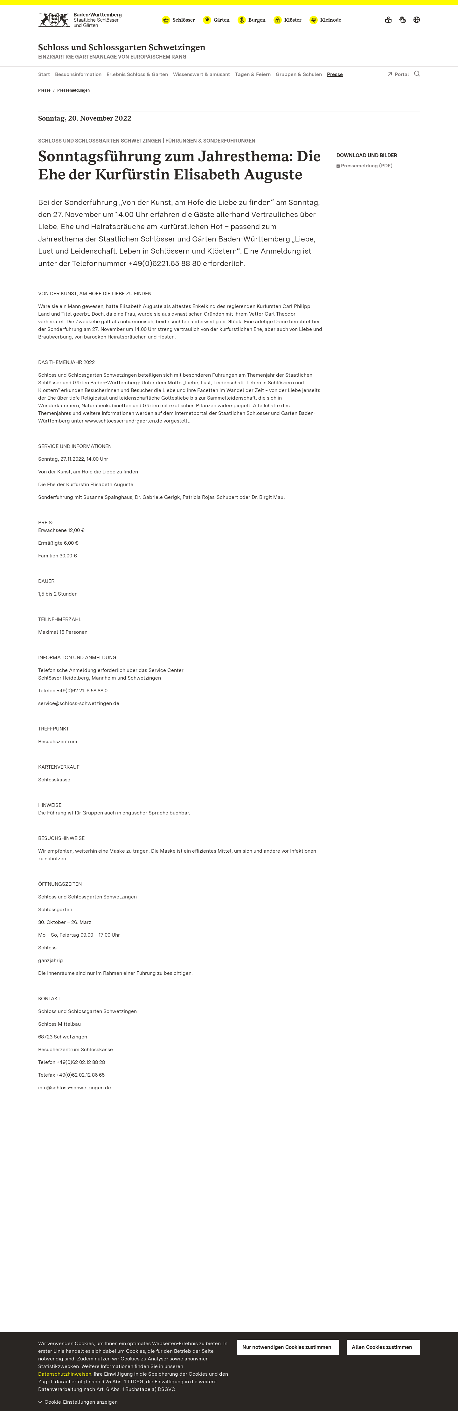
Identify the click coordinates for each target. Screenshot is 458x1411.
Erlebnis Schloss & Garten (137, 74)
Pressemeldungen (73, 90)
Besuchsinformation (78, 74)
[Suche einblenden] (417, 74)
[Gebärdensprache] (402, 20)
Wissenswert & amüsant (201, 74)
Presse (335, 74)
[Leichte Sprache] (388, 20)
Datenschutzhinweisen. (65, 1374)
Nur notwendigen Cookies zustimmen (286, 1347)
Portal (398, 75)
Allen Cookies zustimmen (382, 1347)
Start (44, 74)
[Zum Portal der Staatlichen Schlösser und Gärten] (80, 20)
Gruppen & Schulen (299, 74)
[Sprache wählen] (416, 20)
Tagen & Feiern (253, 74)
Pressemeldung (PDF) (366, 166)
